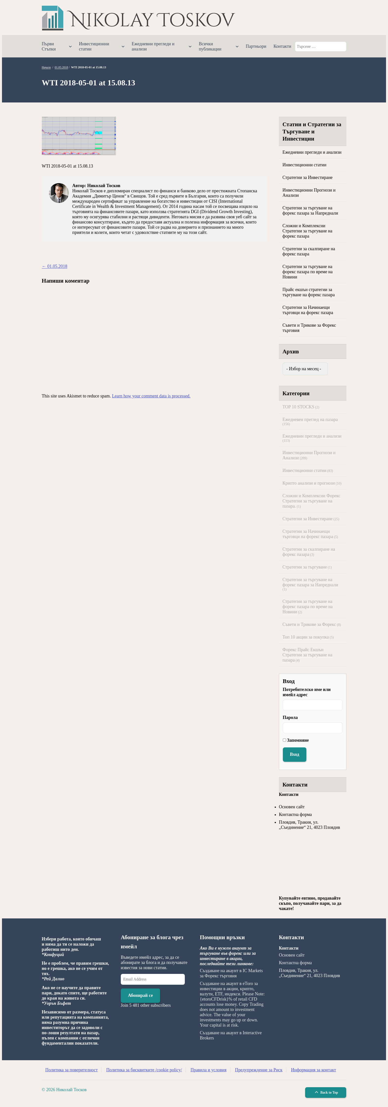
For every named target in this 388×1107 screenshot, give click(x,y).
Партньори (256, 46)
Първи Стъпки (49, 46)
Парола (290, 717)
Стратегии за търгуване (305, 567)
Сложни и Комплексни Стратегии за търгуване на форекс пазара (308, 231)
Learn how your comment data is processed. (151, 396)
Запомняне (298, 740)
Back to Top (326, 1092)
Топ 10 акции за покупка (306, 637)
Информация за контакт (313, 1069)
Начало (46, 67)
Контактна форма (295, 814)
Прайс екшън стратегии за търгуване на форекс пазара (309, 292)
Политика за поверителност (71, 1069)
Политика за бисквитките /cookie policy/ (144, 1069)
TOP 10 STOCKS (299, 406)
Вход (294, 754)
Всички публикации (210, 46)
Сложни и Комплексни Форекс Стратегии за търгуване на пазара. (311, 501)
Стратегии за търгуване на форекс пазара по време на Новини (308, 271)
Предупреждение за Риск (259, 1069)
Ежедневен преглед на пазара (310, 419)
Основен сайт (292, 806)
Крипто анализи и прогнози (309, 483)
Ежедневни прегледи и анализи (153, 46)
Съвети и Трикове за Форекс (309, 624)
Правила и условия (208, 1069)
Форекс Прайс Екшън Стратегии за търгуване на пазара (308, 655)
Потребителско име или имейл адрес (307, 692)
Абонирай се (140, 995)
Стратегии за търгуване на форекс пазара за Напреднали (310, 210)
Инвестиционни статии (94, 46)
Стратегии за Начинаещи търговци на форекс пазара (308, 310)
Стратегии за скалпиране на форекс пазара (309, 251)
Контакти (282, 46)
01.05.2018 (61, 67)
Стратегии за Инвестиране (308, 177)
